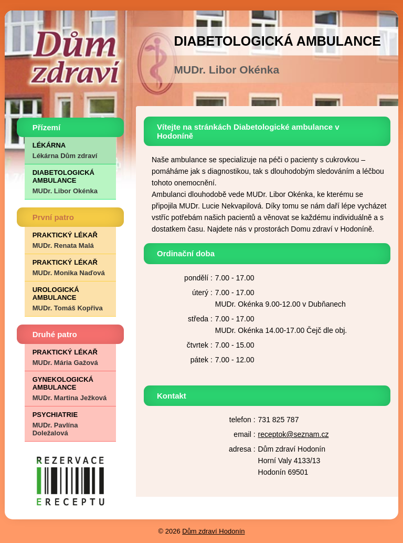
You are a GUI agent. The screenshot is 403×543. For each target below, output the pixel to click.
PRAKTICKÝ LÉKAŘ (71, 240)
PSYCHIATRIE (71, 424)
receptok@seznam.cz (293, 434)
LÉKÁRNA (71, 150)
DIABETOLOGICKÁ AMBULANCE (71, 182)
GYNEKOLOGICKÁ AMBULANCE (71, 388)
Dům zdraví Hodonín (213, 531)
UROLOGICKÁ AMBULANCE (71, 299)
